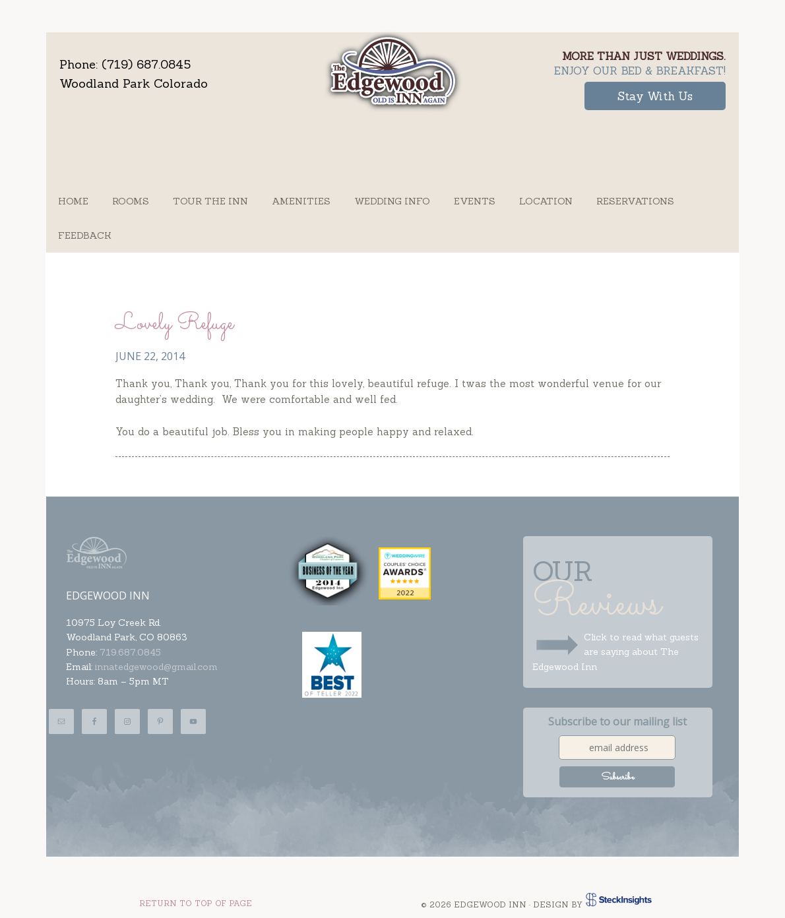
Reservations (635, 201)
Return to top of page (195, 903)
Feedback (84, 235)
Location (546, 201)
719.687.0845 (130, 652)
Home (73, 201)
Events (474, 201)
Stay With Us (653, 96)
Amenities (301, 201)
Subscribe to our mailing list (617, 721)
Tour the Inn (210, 201)
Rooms (130, 201)
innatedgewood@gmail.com (156, 667)
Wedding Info (392, 201)
